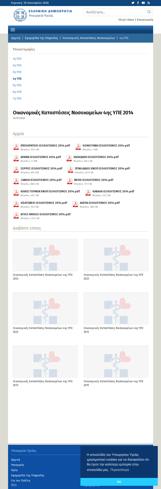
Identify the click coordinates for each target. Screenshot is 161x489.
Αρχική (15, 38)
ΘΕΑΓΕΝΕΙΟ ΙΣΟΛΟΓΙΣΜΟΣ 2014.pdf (44, 204)
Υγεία (14, 470)
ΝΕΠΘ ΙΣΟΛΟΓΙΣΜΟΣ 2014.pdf (93, 181)
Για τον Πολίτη (20, 480)
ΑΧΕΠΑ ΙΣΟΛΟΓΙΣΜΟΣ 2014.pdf (100, 204)
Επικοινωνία (145, 20)
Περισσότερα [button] (120, 470)
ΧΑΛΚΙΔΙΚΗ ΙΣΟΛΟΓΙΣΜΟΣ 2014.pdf (96, 158)
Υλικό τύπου (126, 20)
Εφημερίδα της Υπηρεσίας (41, 38)
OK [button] (119, 481)
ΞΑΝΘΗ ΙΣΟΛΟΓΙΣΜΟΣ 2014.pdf (41, 181)
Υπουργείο (17, 465)
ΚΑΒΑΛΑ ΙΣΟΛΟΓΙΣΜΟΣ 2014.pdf (113, 193)
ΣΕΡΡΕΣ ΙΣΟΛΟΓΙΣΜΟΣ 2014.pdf (41, 170)
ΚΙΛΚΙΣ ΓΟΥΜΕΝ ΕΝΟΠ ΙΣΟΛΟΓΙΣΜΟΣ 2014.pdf (50, 193)
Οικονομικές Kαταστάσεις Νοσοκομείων (89, 38)
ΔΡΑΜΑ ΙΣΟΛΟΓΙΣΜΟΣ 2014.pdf (41, 158)
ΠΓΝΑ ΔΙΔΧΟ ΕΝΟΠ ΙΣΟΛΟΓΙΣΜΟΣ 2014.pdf (102, 170)
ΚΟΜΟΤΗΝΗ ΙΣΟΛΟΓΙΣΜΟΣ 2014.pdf (106, 147)
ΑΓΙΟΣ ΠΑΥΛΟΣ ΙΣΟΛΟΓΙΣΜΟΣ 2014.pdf (46, 216)
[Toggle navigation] (12, 29)
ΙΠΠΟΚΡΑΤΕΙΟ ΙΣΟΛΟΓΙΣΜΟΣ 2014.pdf (45, 147)
